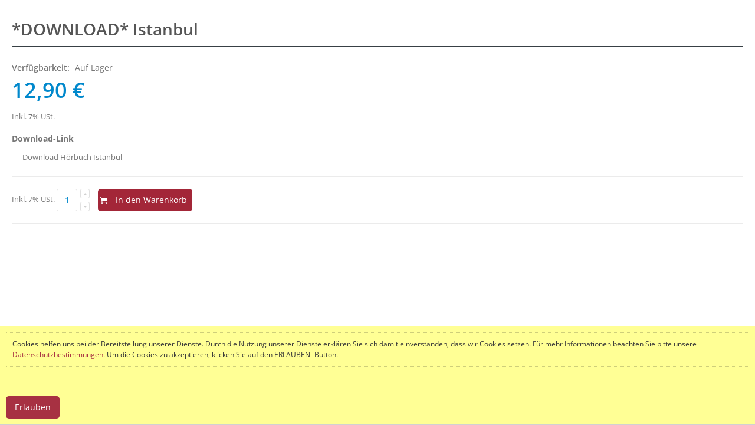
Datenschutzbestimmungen (57, 354)
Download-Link (43, 138)
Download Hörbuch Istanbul (72, 157)
